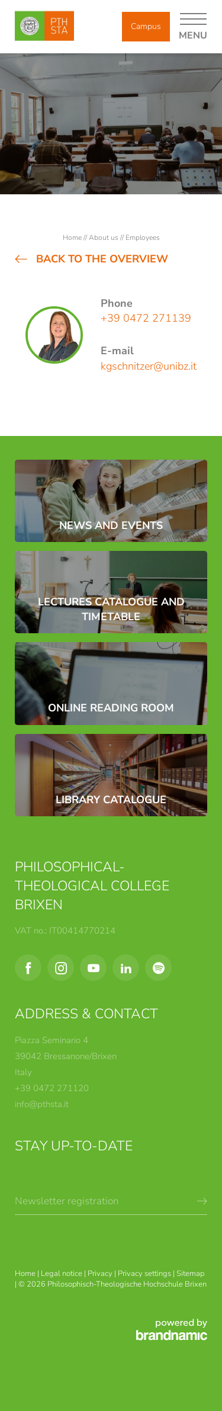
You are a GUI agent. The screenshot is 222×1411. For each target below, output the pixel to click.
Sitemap (190, 1273)
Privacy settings (145, 1273)
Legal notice (62, 1273)
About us (104, 237)
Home (73, 237)
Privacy (101, 1273)
